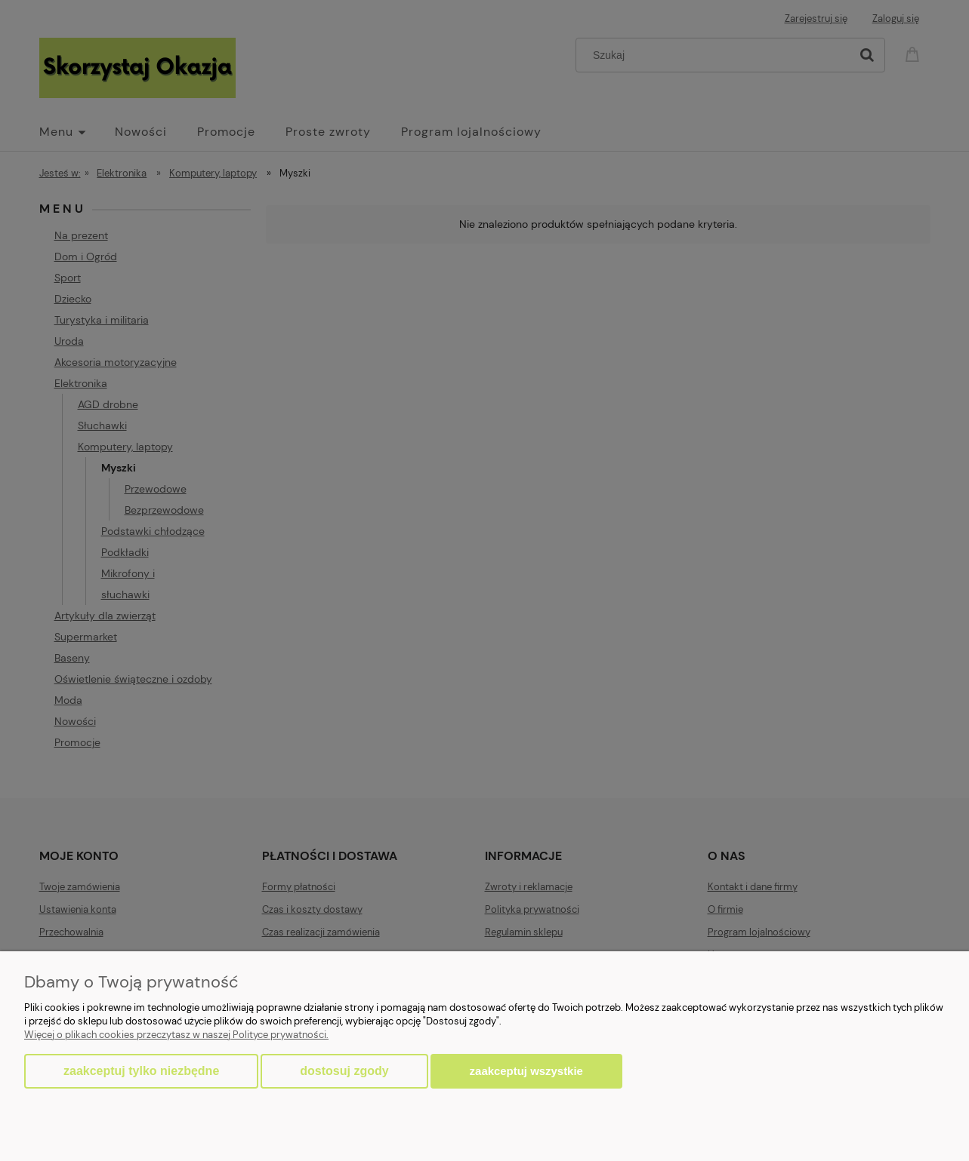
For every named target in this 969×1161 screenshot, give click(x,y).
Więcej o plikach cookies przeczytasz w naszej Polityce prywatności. (176, 1034)
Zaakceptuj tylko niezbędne (141, 1070)
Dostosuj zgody (344, 1070)
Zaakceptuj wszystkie (526, 1070)
